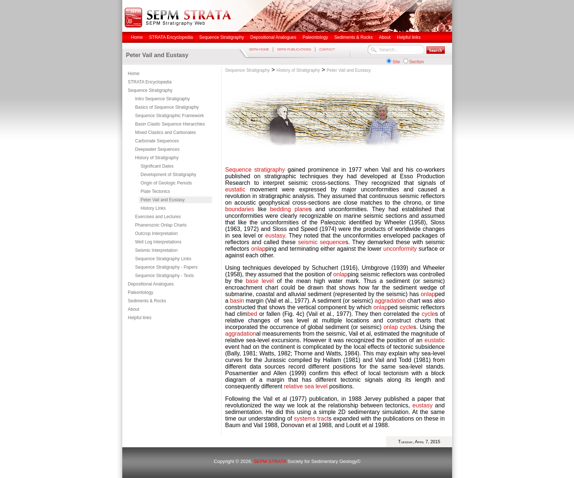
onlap (258, 249)
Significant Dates (157, 166)
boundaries (239, 209)
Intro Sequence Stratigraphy (162, 98)
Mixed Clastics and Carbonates (165, 132)
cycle (428, 314)
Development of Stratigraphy (168, 174)
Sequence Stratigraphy (150, 90)
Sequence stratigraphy (255, 170)
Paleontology (140, 292)
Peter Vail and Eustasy (163, 199)
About (133, 309)
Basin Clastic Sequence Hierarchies (170, 124)
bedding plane (289, 209)
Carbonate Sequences (157, 140)
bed (253, 314)
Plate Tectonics (155, 191)
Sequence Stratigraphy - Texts (164, 275)
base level (259, 281)
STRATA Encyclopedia (150, 82)
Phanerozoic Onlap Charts (161, 225)
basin (237, 301)
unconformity (400, 249)
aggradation (390, 301)
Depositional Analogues (151, 284)
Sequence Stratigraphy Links (163, 258)
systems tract (311, 418)
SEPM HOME (259, 49)
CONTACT (327, 49)
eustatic (235, 189)
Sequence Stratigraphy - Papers (166, 267)
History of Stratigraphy (157, 157)
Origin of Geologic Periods (166, 183)
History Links (153, 208)
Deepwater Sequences (157, 149)
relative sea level (306, 386)
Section (416, 61)
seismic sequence (321, 242)
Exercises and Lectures (158, 216)
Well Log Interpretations (158, 241)
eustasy (275, 235)
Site (396, 61)
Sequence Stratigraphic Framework (169, 115)
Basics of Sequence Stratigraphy (167, 107)
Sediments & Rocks (147, 300)
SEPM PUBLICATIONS (294, 49)
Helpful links (140, 317)
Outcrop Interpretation (156, 233)
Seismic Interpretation (156, 250)
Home (133, 73)
